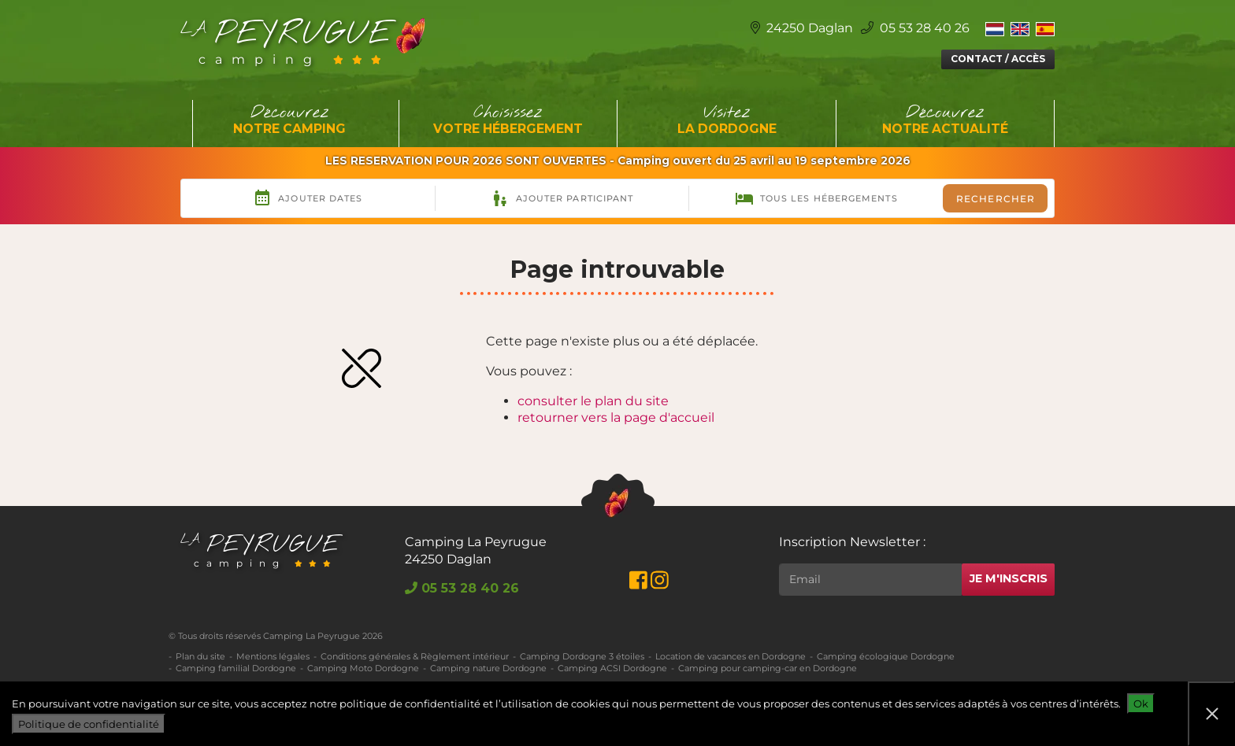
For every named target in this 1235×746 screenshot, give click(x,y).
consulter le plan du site (593, 400)
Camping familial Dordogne (236, 668)
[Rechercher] (870, 579)
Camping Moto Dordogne (363, 668)
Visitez (727, 120)
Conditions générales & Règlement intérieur (415, 656)
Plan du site (200, 656)
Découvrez (290, 120)
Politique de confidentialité (88, 724)
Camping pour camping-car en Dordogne (767, 668)
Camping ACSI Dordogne (612, 668)
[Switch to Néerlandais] (994, 28)
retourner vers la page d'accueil (615, 417)
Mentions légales (273, 656)
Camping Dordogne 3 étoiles (582, 656)
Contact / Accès (998, 59)
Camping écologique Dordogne (886, 656)
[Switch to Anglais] (1020, 28)
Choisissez (508, 120)
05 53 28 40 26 (915, 27)
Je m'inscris (1009, 578)
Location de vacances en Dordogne (730, 656)
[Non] (1211, 713)
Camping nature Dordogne (488, 668)
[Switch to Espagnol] (1045, 28)
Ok (1140, 703)
